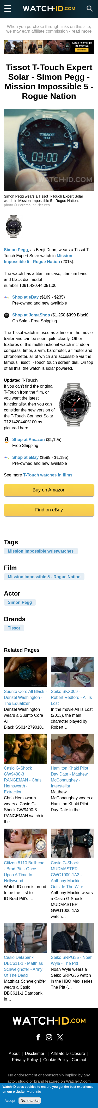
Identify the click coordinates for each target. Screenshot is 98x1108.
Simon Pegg (16, 250)
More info (34, 1091)
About (14, 1053)
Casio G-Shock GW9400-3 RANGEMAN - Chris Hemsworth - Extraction (22, 780)
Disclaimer (35, 1053)
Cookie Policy (56, 1060)
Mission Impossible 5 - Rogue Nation (44, 577)
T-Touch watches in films (47, 475)
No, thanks (30, 1101)
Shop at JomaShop (31, 315)
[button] (49, 189)
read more (81, 31)
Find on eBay (49, 509)
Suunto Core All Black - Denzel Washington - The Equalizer (25, 697)
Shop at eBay (25, 297)
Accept (9, 1101)
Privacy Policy (25, 1060)
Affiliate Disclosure (68, 1053)
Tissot (14, 628)
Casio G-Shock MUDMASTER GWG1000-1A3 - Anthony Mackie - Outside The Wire (67, 875)
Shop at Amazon (28, 439)
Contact (79, 1060)
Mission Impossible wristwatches (41, 551)
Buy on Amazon (49, 490)
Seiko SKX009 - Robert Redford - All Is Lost (71, 697)
